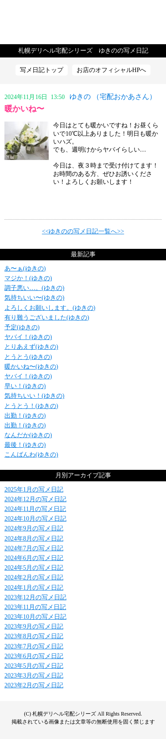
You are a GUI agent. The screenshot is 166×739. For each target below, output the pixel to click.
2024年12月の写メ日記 (35, 499)
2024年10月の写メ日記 (35, 518)
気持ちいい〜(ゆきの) (34, 297)
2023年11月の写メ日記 (35, 607)
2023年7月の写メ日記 (33, 646)
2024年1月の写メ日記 (33, 587)
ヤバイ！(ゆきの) (28, 337)
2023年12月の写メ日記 (35, 597)
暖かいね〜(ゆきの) (31, 366)
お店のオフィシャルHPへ (112, 70)
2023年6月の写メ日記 (33, 656)
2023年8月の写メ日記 (33, 636)
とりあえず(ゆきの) (31, 346)
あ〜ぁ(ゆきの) (25, 268)
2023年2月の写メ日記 (33, 685)
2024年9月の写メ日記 (33, 528)
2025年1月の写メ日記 (33, 489)
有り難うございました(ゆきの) (46, 317)
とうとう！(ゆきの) (31, 406)
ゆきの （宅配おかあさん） (112, 96)
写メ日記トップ (41, 70)
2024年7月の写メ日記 (33, 548)
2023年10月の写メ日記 (35, 616)
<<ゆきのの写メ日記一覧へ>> (83, 231)
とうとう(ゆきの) (28, 357)
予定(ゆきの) (21, 327)
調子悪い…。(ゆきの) (34, 288)
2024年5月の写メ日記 (33, 567)
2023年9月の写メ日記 (33, 626)
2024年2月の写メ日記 (33, 577)
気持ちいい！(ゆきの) (34, 395)
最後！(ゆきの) (25, 445)
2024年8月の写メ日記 (33, 538)
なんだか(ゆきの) (28, 435)
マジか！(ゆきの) (28, 278)
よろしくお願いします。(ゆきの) (49, 308)
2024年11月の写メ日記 (35, 509)
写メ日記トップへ (83, 22)
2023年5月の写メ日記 (33, 666)
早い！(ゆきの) (25, 386)
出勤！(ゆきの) (25, 415)
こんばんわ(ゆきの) (31, 454)
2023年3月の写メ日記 (33, 675)
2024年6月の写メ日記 (33, 558)
